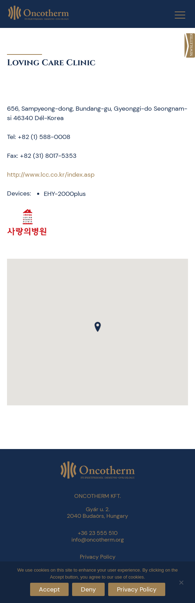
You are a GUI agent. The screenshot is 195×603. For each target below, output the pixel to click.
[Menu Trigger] (175, 14)
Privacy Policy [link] (98, 556)
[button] (97, 327)
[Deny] (181, 581)
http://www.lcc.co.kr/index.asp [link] (51, 174)
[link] (189, 45)
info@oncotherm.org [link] (97, 539)
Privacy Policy (136, 589)
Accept (49, 589)
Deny (88, 589)
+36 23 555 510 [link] (98, 533)
